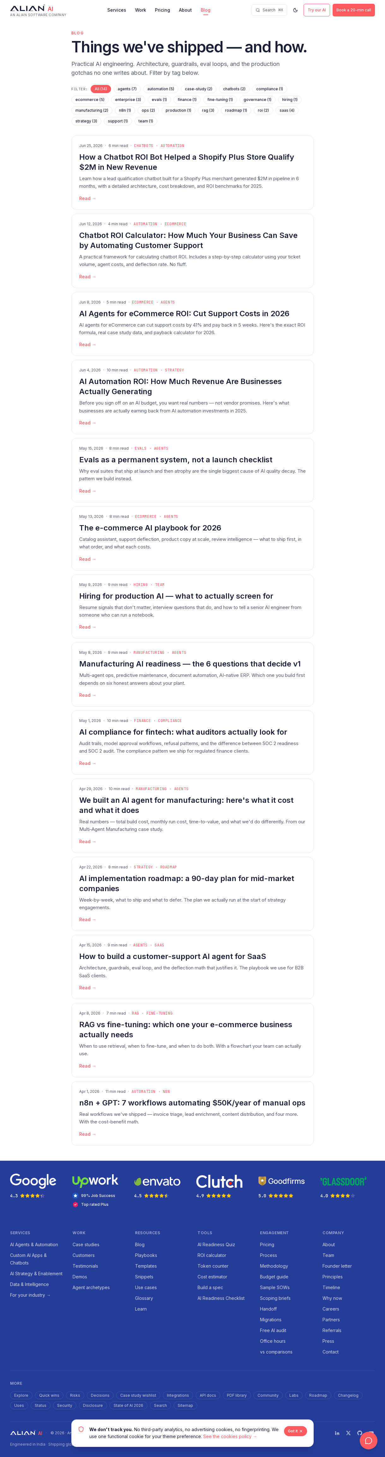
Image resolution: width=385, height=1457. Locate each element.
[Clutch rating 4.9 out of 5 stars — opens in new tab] (223, 1186)
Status (40, 1405)
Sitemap (185, 1405)
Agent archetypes (91, 1287)
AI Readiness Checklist (221, 1298)
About (185, 10)
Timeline (331, 1287)
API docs (208, 1395)
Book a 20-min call (353, 10)
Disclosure (93, 1405)
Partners (331, 1319)
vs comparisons (276, 1351)
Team (328, 1255)
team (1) (146, 121)
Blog (205, 10)
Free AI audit (273, 1330)
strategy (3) (86, 121)
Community (268, 1395)
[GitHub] (360, 1433)
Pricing (162, 10)
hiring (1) (290, 99)
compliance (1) (269, 88)
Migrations (270, 1319)
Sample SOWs (275, 1287)
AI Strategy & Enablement (36, 1273)
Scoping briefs (275, 1298)
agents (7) (127, 88)
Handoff (268, 1309)
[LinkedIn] (337, 1433)
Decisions (100, 1395)
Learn (141, 1309)
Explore (21, 1395)
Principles (333, 1276)
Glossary (144, 1298)
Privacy (174, 1432)
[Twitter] (348, 1433)
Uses (19, 1405)
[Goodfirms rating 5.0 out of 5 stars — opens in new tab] (285, 1186)
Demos (80, 1276)
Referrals (332, 1330)
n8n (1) (125, 110)
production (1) (178, 110)
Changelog (348, 1395)
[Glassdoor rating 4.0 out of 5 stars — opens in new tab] (347, 1186)
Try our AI (317, 10)
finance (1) (187, 99)
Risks (75, 1395)
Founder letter (337, 1266)
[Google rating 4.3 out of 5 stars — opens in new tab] (37, 1186)
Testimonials (85, 1266)
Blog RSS (275, 1432)
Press (328, 1341)
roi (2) (263, 110)
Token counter (213, 1266)
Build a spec (210, 1287)
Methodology (274, 1266)
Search (160, 1405)
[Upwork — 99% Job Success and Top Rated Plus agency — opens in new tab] (99, 1191)
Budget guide (274, 1276)
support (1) (118, 121)
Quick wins (49, 1395)
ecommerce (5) (89, 99)
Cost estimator (212, 1276)
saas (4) (287, 110)
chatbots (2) (234, 88)
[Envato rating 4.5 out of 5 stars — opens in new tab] (161, 1186)
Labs (294, 1395)
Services (116, 10)
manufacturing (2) (91, 110)
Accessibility (246, 1432)
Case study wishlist (138, 1395)
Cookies (218, 1432)
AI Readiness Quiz (216, 1244)
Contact (331, 1351)
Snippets (144, 1276)
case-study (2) (198, 88)
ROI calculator (212, 1255)
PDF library (237, 1395)
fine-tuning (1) (220, 99)
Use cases (146, 1287)
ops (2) (148, 110)
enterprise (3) (128, 99)
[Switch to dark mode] (295, 10)
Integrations (178, 1395)
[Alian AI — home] (38, 10)
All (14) (101, 88)
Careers (331, 1309)
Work (140, 10)
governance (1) (257, 99)
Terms (196, 1432)
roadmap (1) (236, 110)
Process (268, 1255)
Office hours (273, 1341)
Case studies (86, 1244)
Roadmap (318, 1395)
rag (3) (208, 110)
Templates (146, 1266)
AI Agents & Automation (34, 1244)
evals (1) (159, 99)
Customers (84, 1255)
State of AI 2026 (128, 1405)
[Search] (269, 10)
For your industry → (30, 1295)
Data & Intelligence (29, 1284)
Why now (332, 1298)
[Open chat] (368, 1440)
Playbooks (146, 1255)
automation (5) (160, 88)
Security (64, 1405)
